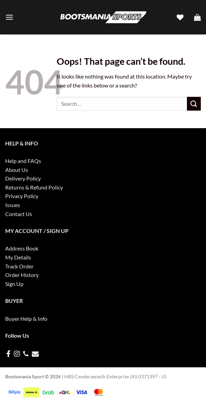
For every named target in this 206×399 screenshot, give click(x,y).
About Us (16, 169)
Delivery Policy (23, 178)
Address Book (21, 248)
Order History (22, 275)
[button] (9, 17)
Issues (12, 205)
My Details (18, 257)
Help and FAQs (23, 160)
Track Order (19, 266)
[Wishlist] (180, 17)
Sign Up (14, 283)
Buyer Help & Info (26, 318)
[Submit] (194, 103)
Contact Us (18, 214)
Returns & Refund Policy (34, 187)
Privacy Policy (21, 196)
